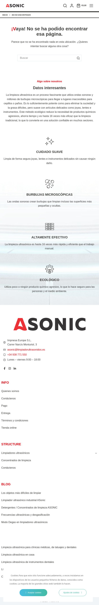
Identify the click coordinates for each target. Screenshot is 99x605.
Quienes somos (10, 391)
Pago (4, 405)
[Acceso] (72, 5)
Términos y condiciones (14, 420)
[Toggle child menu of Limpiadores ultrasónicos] (96, 453)
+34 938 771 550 (17, 354)
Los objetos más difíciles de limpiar (21, 493)
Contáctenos (8, 398)
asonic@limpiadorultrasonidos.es (26, 349)
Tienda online (8, 427)
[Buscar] (65, 5)
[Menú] (91, 5)
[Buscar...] (46, 58)
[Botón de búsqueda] (78, 58)
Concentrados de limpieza (16, 460)
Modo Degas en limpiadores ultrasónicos (24, 522)
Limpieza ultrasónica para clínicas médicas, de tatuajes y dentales (38, 547)
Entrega (5, 413)
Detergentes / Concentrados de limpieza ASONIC (29, 507)
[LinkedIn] (14, 368)
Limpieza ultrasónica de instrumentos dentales (27, 562)
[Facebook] (4, 368)
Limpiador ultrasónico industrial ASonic (23, 500)
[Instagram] (9, 368)
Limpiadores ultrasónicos (15, 453)
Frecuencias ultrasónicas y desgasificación (25, 514)
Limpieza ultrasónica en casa (17, 554)
